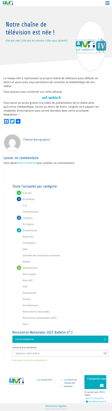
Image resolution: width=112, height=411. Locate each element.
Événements (27, 230)
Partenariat (26, 292)
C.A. (22, 205)
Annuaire (68, 386)
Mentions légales (56, 406)
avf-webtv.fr (51, 98)
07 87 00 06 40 (96, 398)
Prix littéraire (27, 305)
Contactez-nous (96, 383)
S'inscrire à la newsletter (24, 347)
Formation (26, 243)
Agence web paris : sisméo (56, 409)
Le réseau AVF (45, 379)
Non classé (26, 274)
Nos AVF (25, 280)
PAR (22, 286)
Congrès (25, 218)
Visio (22, 324)
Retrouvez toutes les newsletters (29, 360)
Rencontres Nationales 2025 (37, 317)
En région (25, 224)
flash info (25, 236)
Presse (24, 299)
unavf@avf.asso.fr (97, 401)
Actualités (26, 199)
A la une (24, 193)
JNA (22, 249)
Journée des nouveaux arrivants (38, 255)
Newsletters (27, 267)
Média (23, 261)
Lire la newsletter (60, 339)
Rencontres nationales (33, 311)
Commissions (28, 211)
